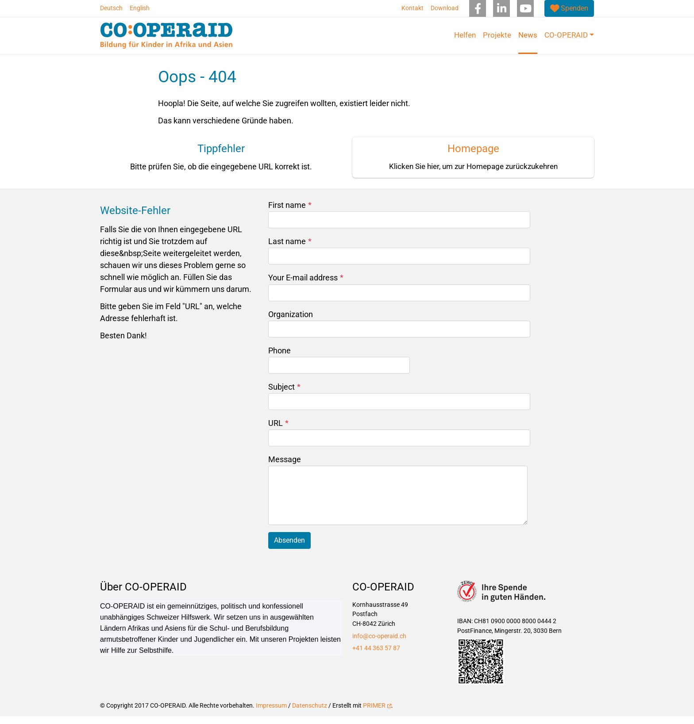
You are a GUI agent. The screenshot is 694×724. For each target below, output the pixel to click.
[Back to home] (166, 36)
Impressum (271, 713)
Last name (290, 249)
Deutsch (111, 8)
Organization (290, 321)
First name (290, 213)
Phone (279, 358)
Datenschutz (309, 713)
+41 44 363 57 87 (376, 656)
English (140, 8)
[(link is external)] (569, 8)
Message (284, 467)
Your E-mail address (305, 285)
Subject (284, 394)
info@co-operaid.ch (379, 643)
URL (278, 431)
